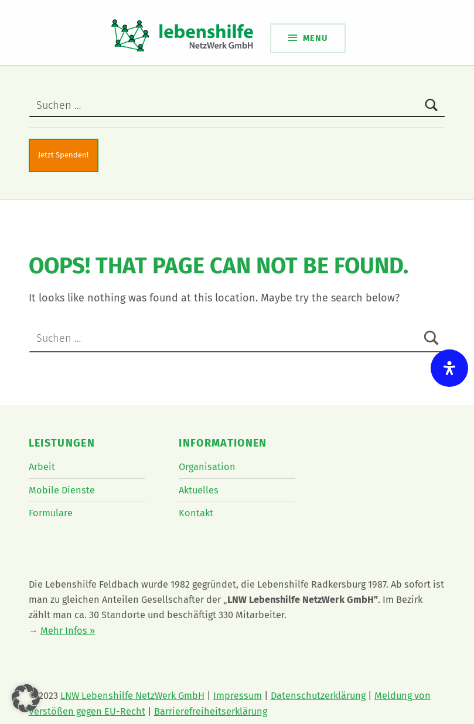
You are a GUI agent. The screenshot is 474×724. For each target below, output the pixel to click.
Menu (315, 38)
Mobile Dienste (62, 490)
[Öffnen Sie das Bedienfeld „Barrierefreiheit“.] (449, 368)
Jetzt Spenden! (63, 154)
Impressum (237, 695)
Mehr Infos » (67, 630)
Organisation (207, 466)
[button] (26, 698)
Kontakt (196, 513)
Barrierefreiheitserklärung (210, 711)
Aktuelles (199, 490)
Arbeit (42, 466)
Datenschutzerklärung (318, 695)
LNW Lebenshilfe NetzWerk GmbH (132, 695)
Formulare (51, 513)
